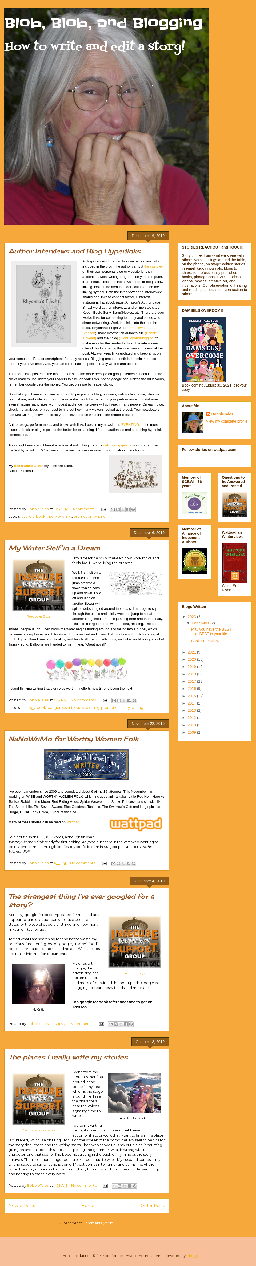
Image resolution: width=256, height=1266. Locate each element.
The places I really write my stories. (69, 1057)
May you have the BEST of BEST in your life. (211, 631)
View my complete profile (226, 421)
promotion (83, 516)
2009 (192, 732)
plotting (92, 707)
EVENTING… (131, 425)
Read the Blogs (134, 973)
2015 (192, 696)
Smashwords (139, 328)
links (68, 516)
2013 (192, 710)
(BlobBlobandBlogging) (136, 338)
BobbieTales (222, 414)
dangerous (57, 707)
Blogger (193, 1255)
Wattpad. (74, 822)
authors (27, 516)
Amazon (88, 333)
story (125, 707)
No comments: (84, 700)
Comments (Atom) (99, 1223)
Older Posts (153, 1205)
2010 (192, 725)
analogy (28, 707)
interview (55, 516)
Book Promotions (205, 641)
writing (100, 516)
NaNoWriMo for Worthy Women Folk (73, 739)
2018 (192, 674)
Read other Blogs (38, 616)
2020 (192, 659)
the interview (154, 266)
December (201, 623)
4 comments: (84, 509)
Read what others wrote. (39, 1130)
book (40, 516)
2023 (192, 617)
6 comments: (82, 1023)
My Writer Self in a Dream (54, 548)
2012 (192, 717)
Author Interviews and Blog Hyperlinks (75, 251)
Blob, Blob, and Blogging (103, 23)
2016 (192, 688)
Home (87, 1205)
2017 (192, 681)
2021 (192, 652)
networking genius (117, 445)
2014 (192, 703)
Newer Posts (22, 1205)
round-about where (28, 466)
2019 (192, 667)
